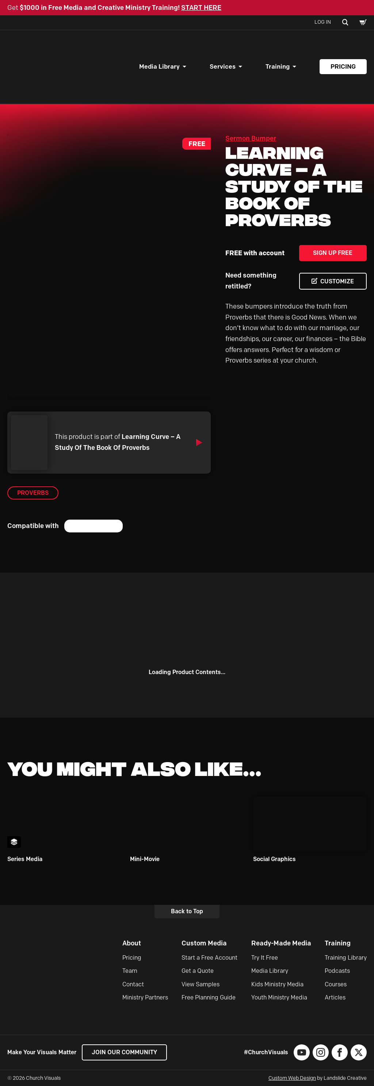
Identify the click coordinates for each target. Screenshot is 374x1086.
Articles (335, 997)
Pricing (343, 66)
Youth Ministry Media (279, 997)
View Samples (201, 984)
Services (223, 66)
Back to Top (187, 911)
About (131, 943)
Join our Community (124, 1052)
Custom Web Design (292, 1078)
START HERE (201, 8)
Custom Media (204, 943)
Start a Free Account (209, 957)
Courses (336, 984)
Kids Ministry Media (277, 984)
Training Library (346, 957)
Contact (133, 984)
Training (278, 66)
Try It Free (264, 957)
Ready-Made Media (281, 943)
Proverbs (33, 492)
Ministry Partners (145, 997)
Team (129, 970)
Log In (322, 22)
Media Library (159, 66)
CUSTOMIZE (337, 281)
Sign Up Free (332, 252)
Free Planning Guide (209, 997)
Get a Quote (198, 970)
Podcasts (337, 970)
